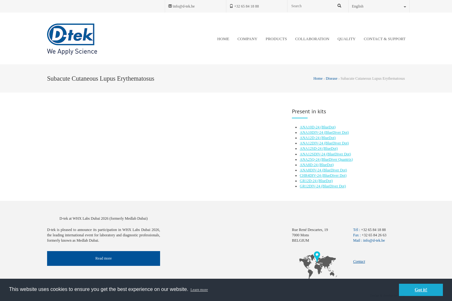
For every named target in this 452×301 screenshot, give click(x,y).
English (379, 6)
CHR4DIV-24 (311, 175)
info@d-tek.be (181, 6)
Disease (331, 78)
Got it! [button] (421, 289)
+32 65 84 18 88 (244, 6)
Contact (359, 261)
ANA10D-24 (310, 127)
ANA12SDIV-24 (313, 154)
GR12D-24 (308, 181)
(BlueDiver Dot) (336, 132)
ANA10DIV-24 (312, 132)
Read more (103, 258)
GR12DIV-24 (310, 186)
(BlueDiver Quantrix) (336, 159)
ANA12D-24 (310, 138)
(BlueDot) (328, 127)
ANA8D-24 (309, 165)
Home (318, 78)
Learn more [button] (199, 290)
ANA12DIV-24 (312, 143)
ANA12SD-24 (311, 148)
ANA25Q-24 (310, 159)
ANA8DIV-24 (311, 170)
